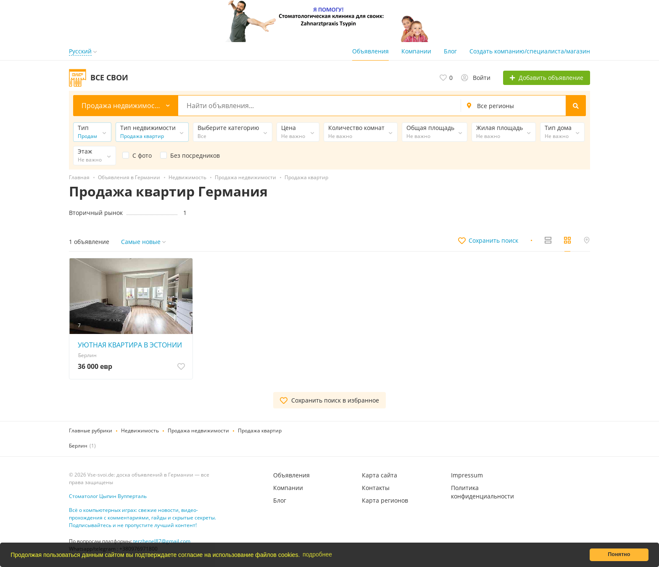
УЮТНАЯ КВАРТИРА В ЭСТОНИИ (130, 345)
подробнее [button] (317, 554)
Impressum (467, 475)
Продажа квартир (260, 430)
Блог (450, 51)
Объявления (370, 51)
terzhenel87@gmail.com (161, 541)
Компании (416, 51)
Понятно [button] (619, 554)
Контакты (376, 488)
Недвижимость (140, 430)
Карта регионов (385, 500)
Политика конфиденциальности (482, 492)
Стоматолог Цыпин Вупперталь (108, 496)
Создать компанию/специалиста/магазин (529, 51)
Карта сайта (379, 475)
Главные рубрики (90, 430)
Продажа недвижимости (198, 430)
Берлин (78, 445)
